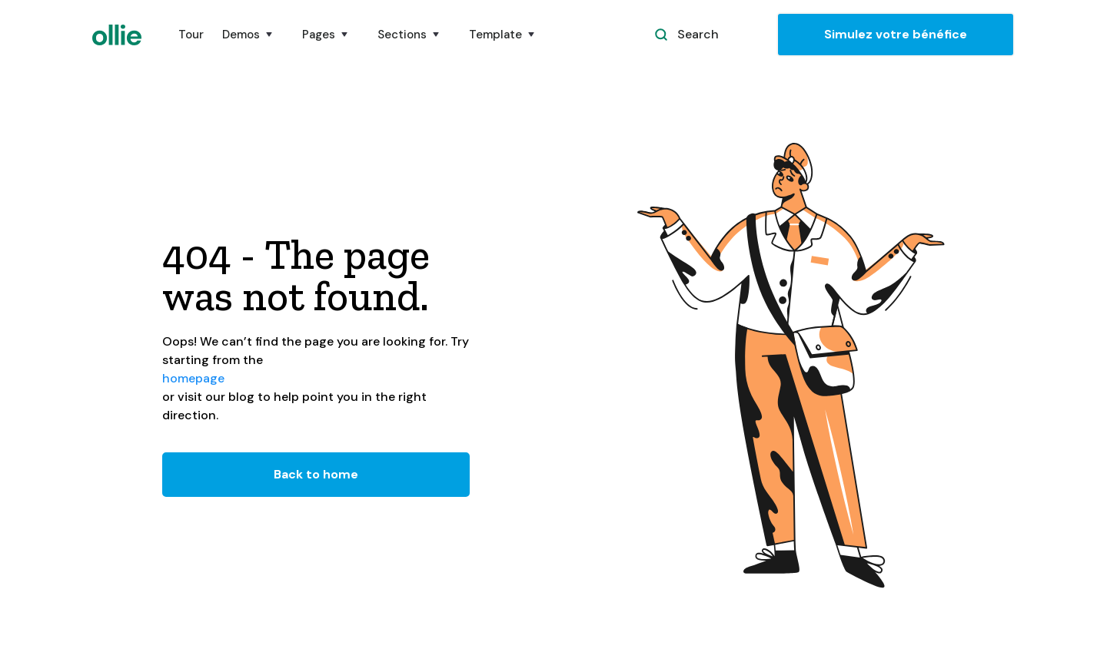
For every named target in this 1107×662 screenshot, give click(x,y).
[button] (253, 34)
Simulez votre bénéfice (895, 34)
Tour (191, 34)
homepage (193, 378)
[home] (116, 35)
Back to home (316, 474)
